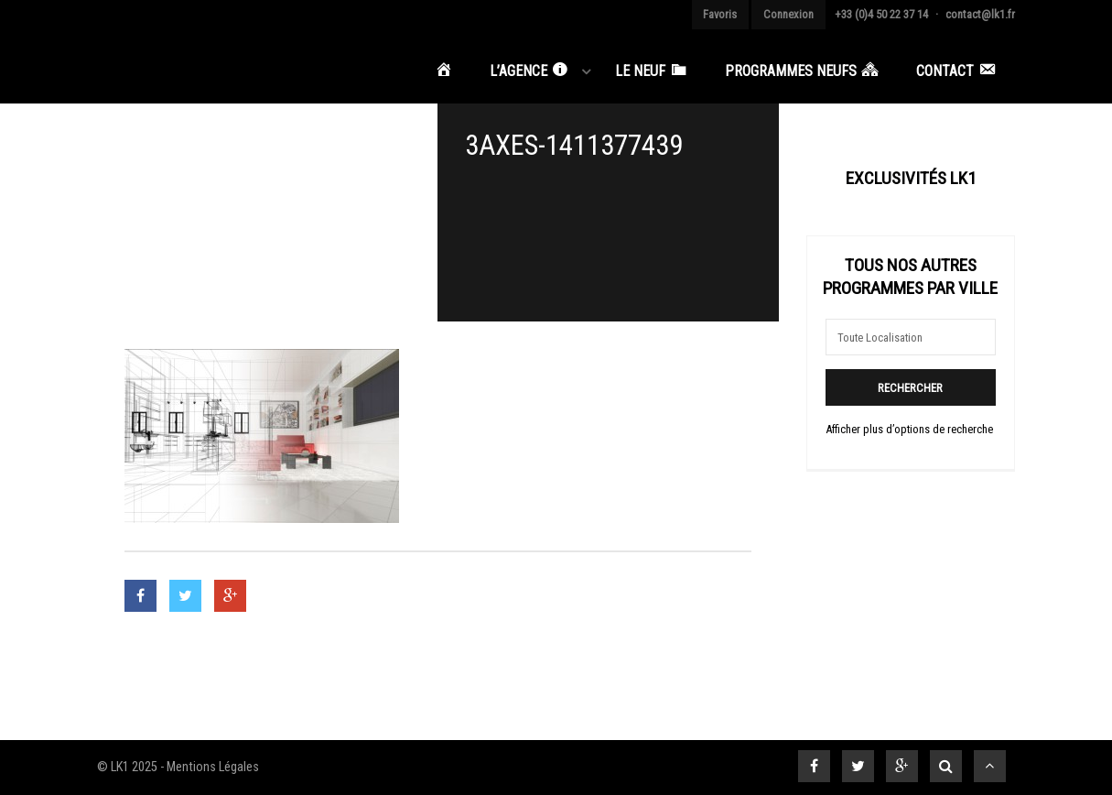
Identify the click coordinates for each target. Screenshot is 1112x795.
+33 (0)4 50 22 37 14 (881, 14)
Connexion (788, 14)
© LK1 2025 (127, 767)
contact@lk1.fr (980, 14)
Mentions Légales (213, 767)
